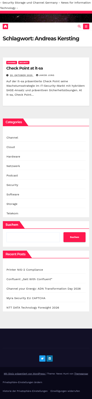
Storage (11, 204)
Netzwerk (13, 166)
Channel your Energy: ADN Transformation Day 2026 (43, 288)
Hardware (13, 156)
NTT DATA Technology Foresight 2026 (32, 307)
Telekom (12, 213)
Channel (11, 62)
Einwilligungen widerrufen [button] (65, 391)
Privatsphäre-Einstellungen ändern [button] (22, 382)
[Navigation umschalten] (86, 26)
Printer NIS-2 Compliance (24, 269)
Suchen (12, 225)
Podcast (12, 175)
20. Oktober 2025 (22, 75)
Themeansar (81, 373)
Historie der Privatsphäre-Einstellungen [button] (25, 391)
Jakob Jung (45, 75)
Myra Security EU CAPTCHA (25, 298)
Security (23, 62)
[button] (79, 26)
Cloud (10, 147)
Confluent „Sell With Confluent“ (29, 279)
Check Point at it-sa (24, 68)
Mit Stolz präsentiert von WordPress (25, 373)
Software (12, 194)
